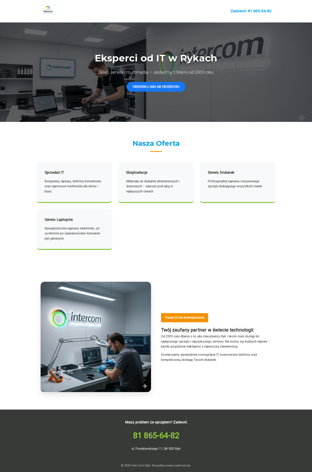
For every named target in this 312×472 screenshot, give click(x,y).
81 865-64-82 (156, 435)
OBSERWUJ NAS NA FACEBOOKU (156, 87)
